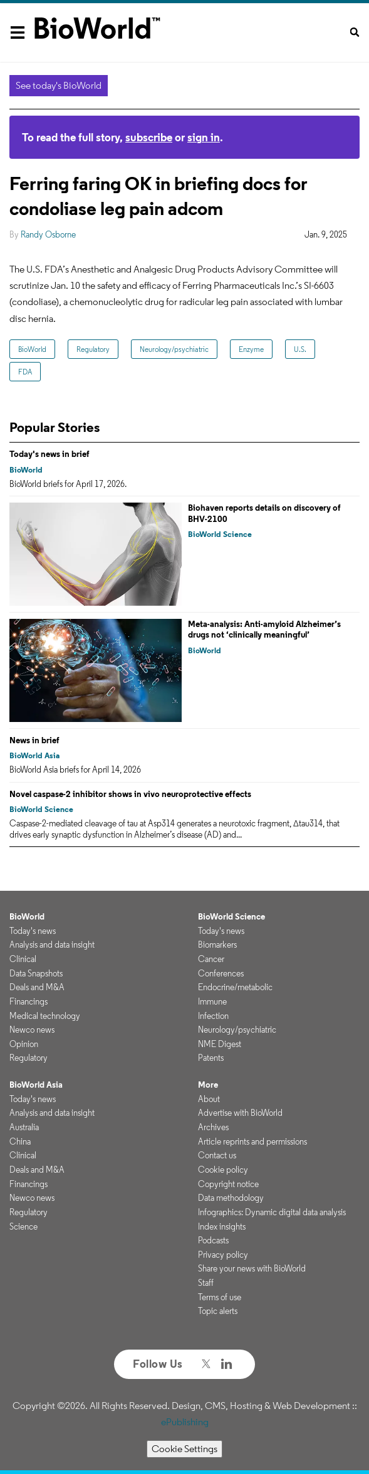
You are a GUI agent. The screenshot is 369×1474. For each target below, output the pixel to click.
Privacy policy (223, 1254)
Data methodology (231, 1197)
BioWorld (32, 349)
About (209, 1099)
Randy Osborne (48, 234)
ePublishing (185, 1422)
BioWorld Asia (34, 755)
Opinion (23, 1044)
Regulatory (93, 349)
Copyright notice (228, 1184)
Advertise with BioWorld (240, 1112)
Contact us (217, 1155)
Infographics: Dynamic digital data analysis (272, 1212)
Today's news (32, 930)
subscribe (148, 137)
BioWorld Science (220, 534)
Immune (212, 1001)
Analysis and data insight (52, 944)
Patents (211, 1057)
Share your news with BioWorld (252, 1268)
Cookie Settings (184, 1449)
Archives (213, 1127)
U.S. (300, 349)
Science (23, 1226)
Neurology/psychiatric (174, 349)
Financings (28, 1001)
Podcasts (213, 1240)
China (20, 1141)
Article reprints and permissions (252, 1141)
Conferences (221, 973)
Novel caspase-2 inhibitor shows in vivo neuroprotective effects (130, 794)
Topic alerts (217, 1310)
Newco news (32, 1029)
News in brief (34, 740)
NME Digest (219, 1044)
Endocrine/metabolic (235, 987)
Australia (24, 1127)
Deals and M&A (37, 987)
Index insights (222, 1226)
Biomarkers (217, 944)
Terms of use (219, 1297)
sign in (203, 137)
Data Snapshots (36, 973)
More (208, 1084)
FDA (25, 371)
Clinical (22, 959)
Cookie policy (223, 1169)
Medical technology (44, 1015)
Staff (206, 1282)
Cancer (211, 959)
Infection (213, 1015)
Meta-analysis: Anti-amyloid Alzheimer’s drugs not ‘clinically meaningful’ (264, 629)
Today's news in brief (49, 453)
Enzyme (251, 349)
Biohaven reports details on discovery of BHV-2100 (264, 513)
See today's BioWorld (58, 85)
